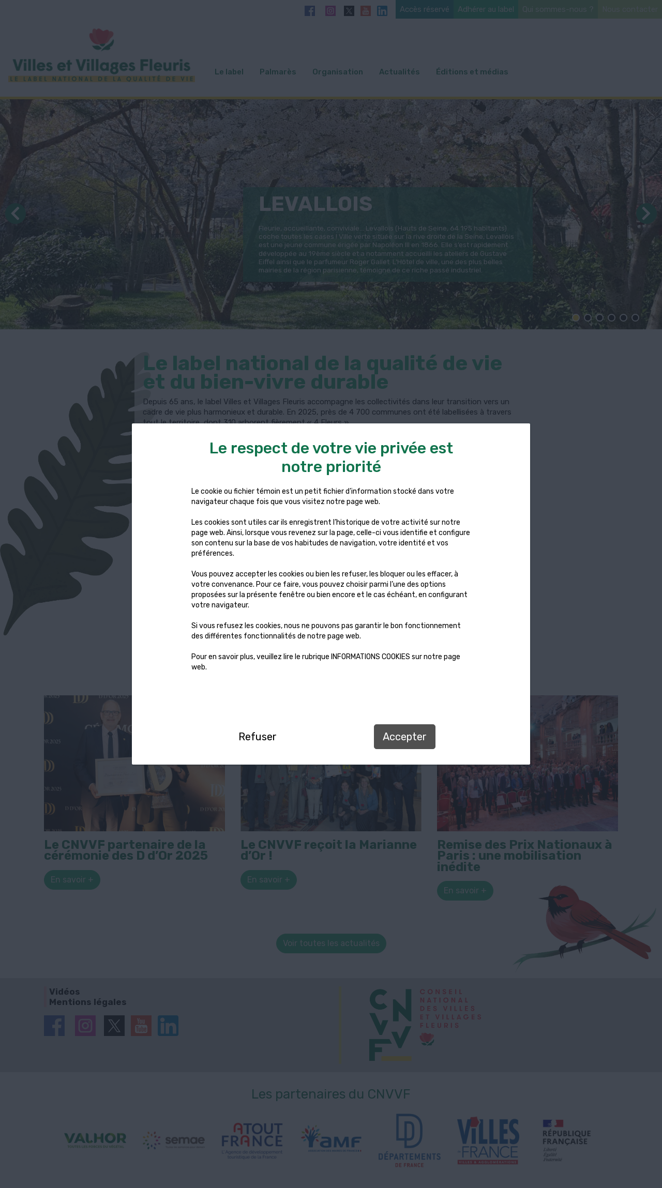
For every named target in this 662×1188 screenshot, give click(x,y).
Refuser (257, 736)
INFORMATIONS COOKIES (370, 656)
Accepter (405, 736)
